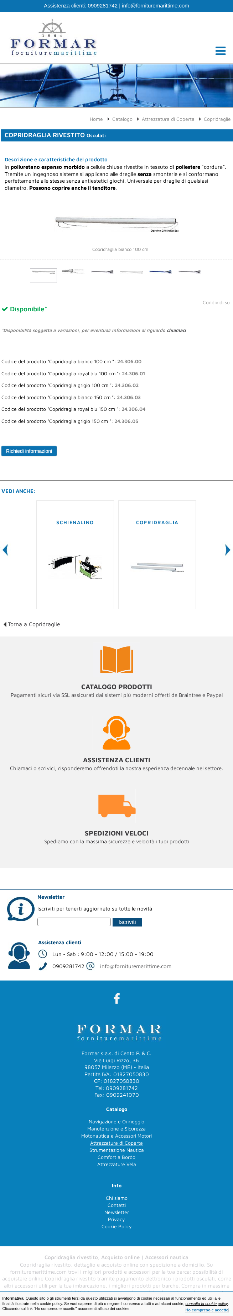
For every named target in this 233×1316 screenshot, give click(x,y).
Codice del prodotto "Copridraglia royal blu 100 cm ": (73, 373)
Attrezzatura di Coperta (168, 119)
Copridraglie (217, 119)
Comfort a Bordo (116, 1157)
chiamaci (176, 330)
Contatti (117, 1205)
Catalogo (122, 119)
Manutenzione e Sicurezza (116, 1129)
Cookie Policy (117, 1226)
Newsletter (116, 1212)
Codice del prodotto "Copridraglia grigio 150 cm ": (69, 421)
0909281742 (103, 5)
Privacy (116, 1219)
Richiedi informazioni (29, 451)
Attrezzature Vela (116, 1164)
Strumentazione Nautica (116, 1150)
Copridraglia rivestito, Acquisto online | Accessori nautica (116, 1257)
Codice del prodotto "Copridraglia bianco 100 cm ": (71, 361)
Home (96, 119)
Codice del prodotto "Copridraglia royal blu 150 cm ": (73, 409)
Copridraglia (157, 522)
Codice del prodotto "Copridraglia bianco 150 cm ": (71, 397)
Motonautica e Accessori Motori (116, 1136)
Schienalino (75, 522)
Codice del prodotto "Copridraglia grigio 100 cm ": (70, 385)
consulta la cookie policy (207, 1303)
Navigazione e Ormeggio (116, 1121)
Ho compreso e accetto (206, 1310)
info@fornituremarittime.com (155, 5)
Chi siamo (117, 1198)
